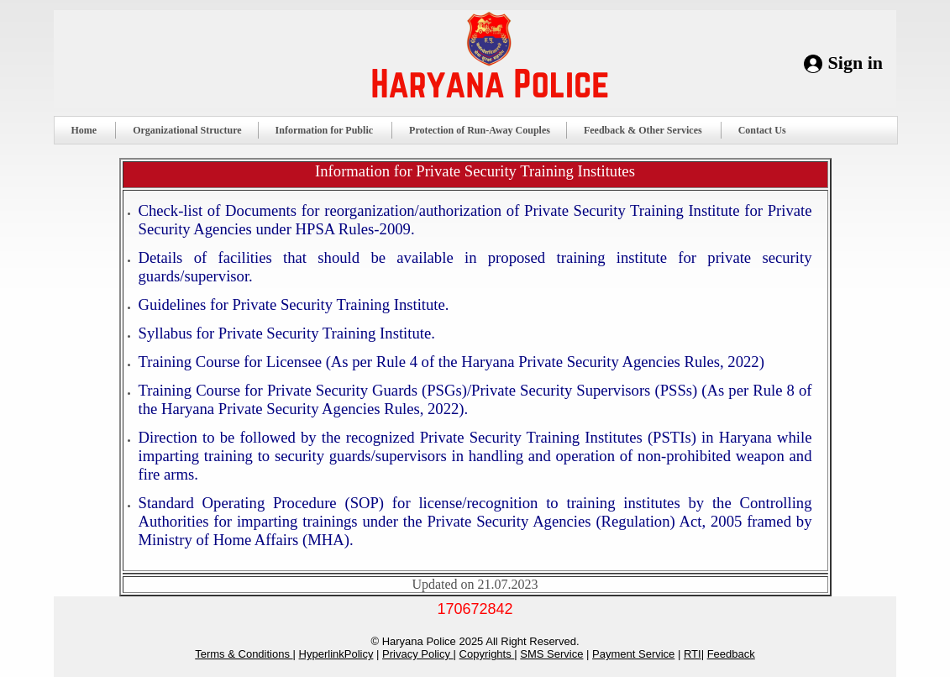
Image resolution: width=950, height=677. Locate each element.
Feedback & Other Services (650, 130)
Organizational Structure (187, 130)
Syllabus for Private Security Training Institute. (287, 333)
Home (91, 130)
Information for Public (331, 130)
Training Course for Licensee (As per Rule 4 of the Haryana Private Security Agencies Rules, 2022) (451, 361)
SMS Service (551, 654)
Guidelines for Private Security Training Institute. (294, 304)
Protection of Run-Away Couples (479, 130)
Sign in (855, 62)
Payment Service (633, 654)
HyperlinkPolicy (336, 654)
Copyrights (487, 654)
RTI (692, 654)
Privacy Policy (418, 654)
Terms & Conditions (243, 654)
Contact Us (769, 130)
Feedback (731, 654)
